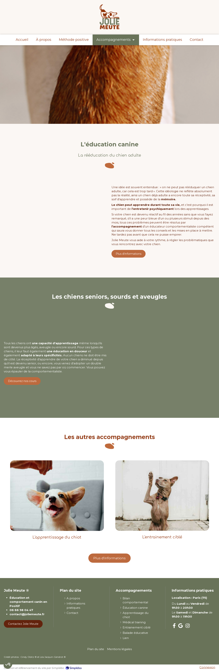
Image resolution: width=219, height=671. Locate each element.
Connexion (207, 667)
